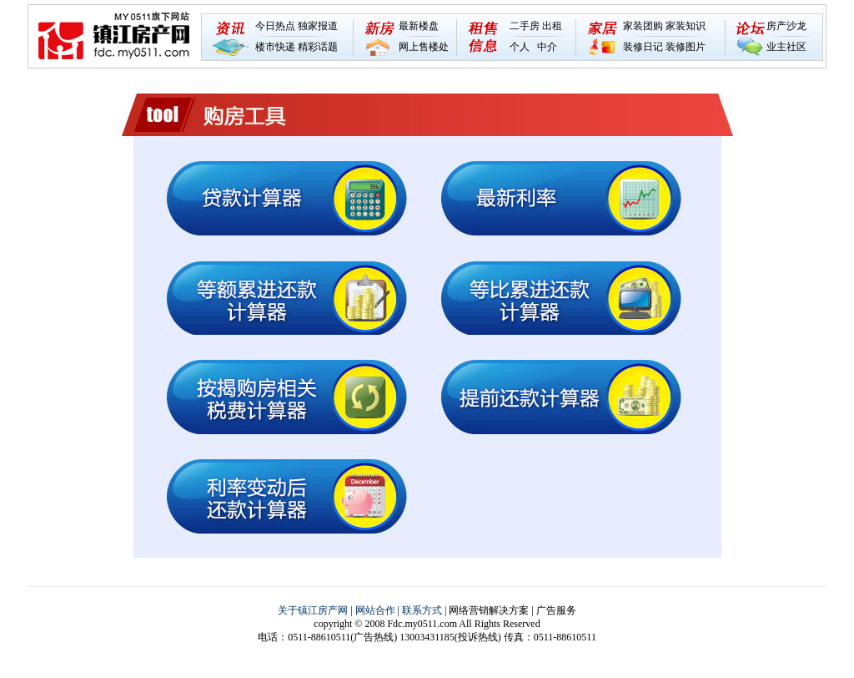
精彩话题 (318, 47)
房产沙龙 (786, 26)
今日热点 (275, 26)
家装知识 (686, 26)
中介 (547, 47)
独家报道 (318, 26)
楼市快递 (275, 47)
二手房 (525, 26)
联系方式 (422, 610)
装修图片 (686, 47)
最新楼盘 (419, 26)
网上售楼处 (424, 47)
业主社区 (786, 47)
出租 (552, 26)
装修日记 (643, 47)
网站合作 (375, 610)
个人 (520, 47)
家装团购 (643, 26)
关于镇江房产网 (313, 610)
